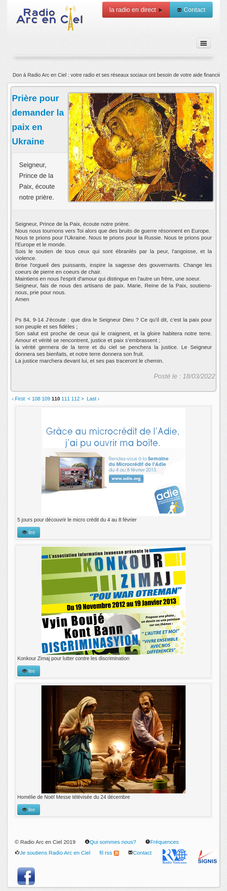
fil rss (109, 853)
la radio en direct (136, 9)
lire (28, 532)
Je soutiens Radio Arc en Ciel (52, 853)
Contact (191, 9)
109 (46, 399)
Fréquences (162, 842)
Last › (93, 399)
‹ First (18, 399)
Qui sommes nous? (110, 842)
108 (36, 399)
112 (75, 399)
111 (65, 399)
